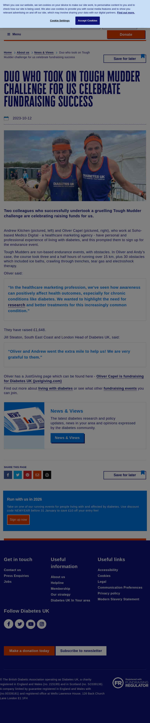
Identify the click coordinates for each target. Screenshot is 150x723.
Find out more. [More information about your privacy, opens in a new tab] (126, 10)
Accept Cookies (87, 18)
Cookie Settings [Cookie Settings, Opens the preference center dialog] (60, 18)
